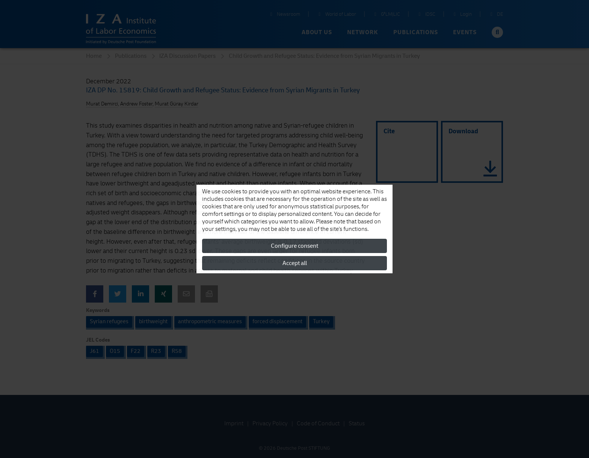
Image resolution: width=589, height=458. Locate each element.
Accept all (294, 263)
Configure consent (294, 246)
